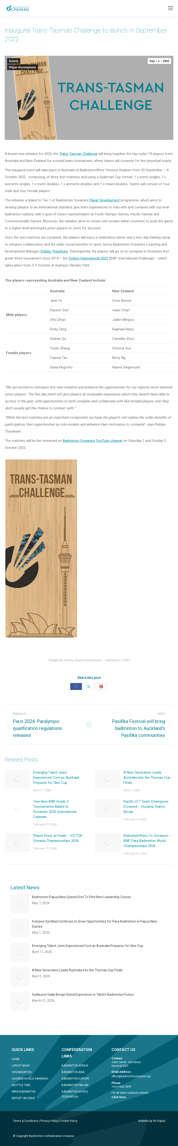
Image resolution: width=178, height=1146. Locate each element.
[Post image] (17, 779)
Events (13, 61)
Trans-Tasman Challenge (78, 154)
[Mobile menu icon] (170, 8)
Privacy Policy (49, 1121)
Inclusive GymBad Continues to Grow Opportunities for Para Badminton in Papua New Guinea (94, 923)
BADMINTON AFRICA (75, 1065)
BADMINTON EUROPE (75, 1078)
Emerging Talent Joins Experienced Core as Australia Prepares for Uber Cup (56, 777)
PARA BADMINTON (23, 1091)
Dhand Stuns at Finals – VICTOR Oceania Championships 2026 (57, 838)
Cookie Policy (68, 1121)
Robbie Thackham (54, 251)
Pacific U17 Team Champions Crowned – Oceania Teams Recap (145, 806)
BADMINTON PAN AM (75, 1085)
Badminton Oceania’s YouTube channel (92, 441)
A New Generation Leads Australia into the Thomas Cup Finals (146, 777)
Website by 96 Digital (151, 1121)
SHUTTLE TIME (21, 1085)
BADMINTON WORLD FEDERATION (75, 1094)
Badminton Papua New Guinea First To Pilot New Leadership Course (81, 897)
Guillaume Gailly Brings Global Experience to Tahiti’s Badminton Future (83, 994)
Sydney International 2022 (88, 258)
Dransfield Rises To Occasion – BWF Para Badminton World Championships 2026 (147, 841)
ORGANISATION (21, 1072)
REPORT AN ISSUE (23, 1098)
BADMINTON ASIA (73, 1072)
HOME (16, 1059)
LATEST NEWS (21, 1065)
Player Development (22, 67)
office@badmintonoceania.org (131, 1076)
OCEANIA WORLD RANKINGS (30, 1078)
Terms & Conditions (25, 1121)
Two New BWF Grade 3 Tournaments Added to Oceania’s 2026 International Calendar (54, 809)
